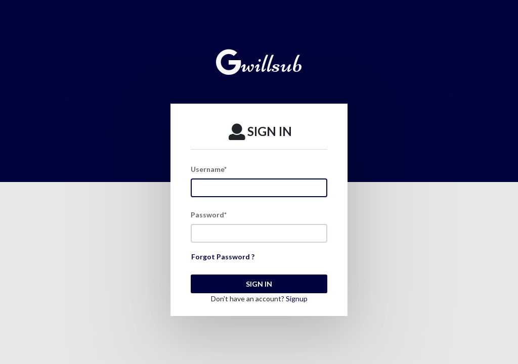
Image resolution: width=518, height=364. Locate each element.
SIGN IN (259, 284)
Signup (297, 298)
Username (209, 169)
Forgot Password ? (222, 256)
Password (209, 214)
